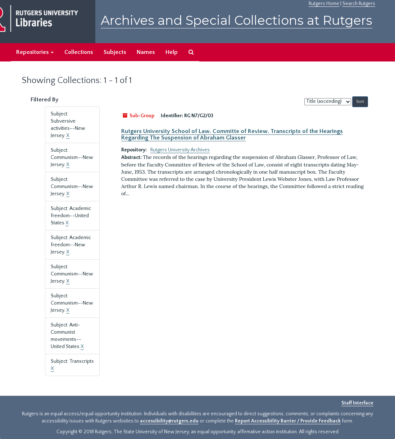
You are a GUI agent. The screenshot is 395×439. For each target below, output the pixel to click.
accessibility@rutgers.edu (169, 421)
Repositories (35, 52)
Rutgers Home (324, 3)
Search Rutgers (358, 3)
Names (146, 52)
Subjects (115, 52)
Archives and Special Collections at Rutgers (236, 20)
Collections (78, 52)
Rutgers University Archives (180, 150)
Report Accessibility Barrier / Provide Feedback (288, 421)
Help (171, 52)
